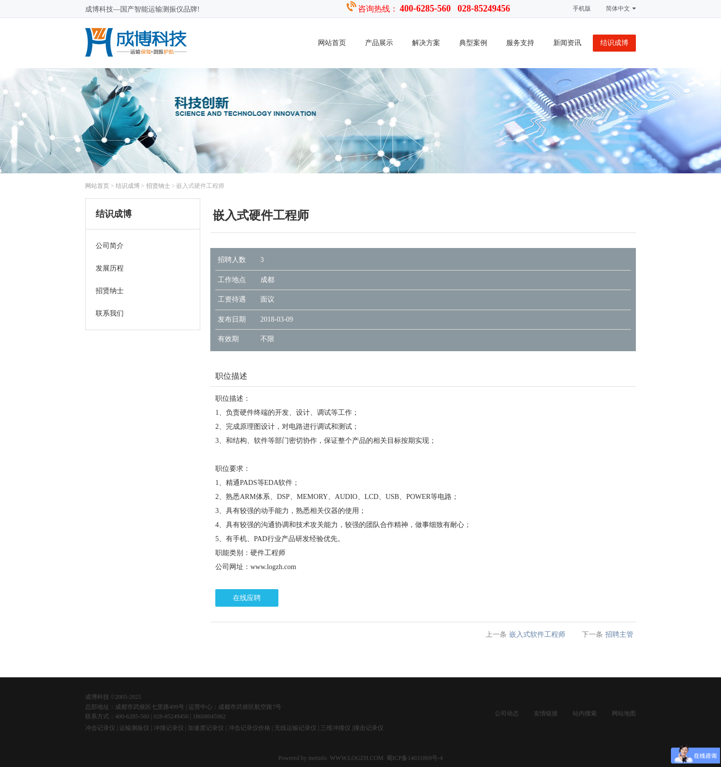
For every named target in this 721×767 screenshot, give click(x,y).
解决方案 (426, 43)
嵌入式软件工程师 (537, 634)
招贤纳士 (158, 185)
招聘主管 (619, 634)
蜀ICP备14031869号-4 (415, 757)
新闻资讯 (567, 43)
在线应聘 (247, 598)
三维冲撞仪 (335, 727)
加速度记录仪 (206, 727)
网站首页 (332, 43)
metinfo (318, 757)
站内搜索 (585, 713)
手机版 (582, 8)
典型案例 (473, 43)
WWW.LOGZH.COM (357, 757)
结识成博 (614, 43)
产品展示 (379, 43)
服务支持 (520, 43)
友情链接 (546, 713)
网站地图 (624, 713)
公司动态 (507, 713)
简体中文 (621, 8)
